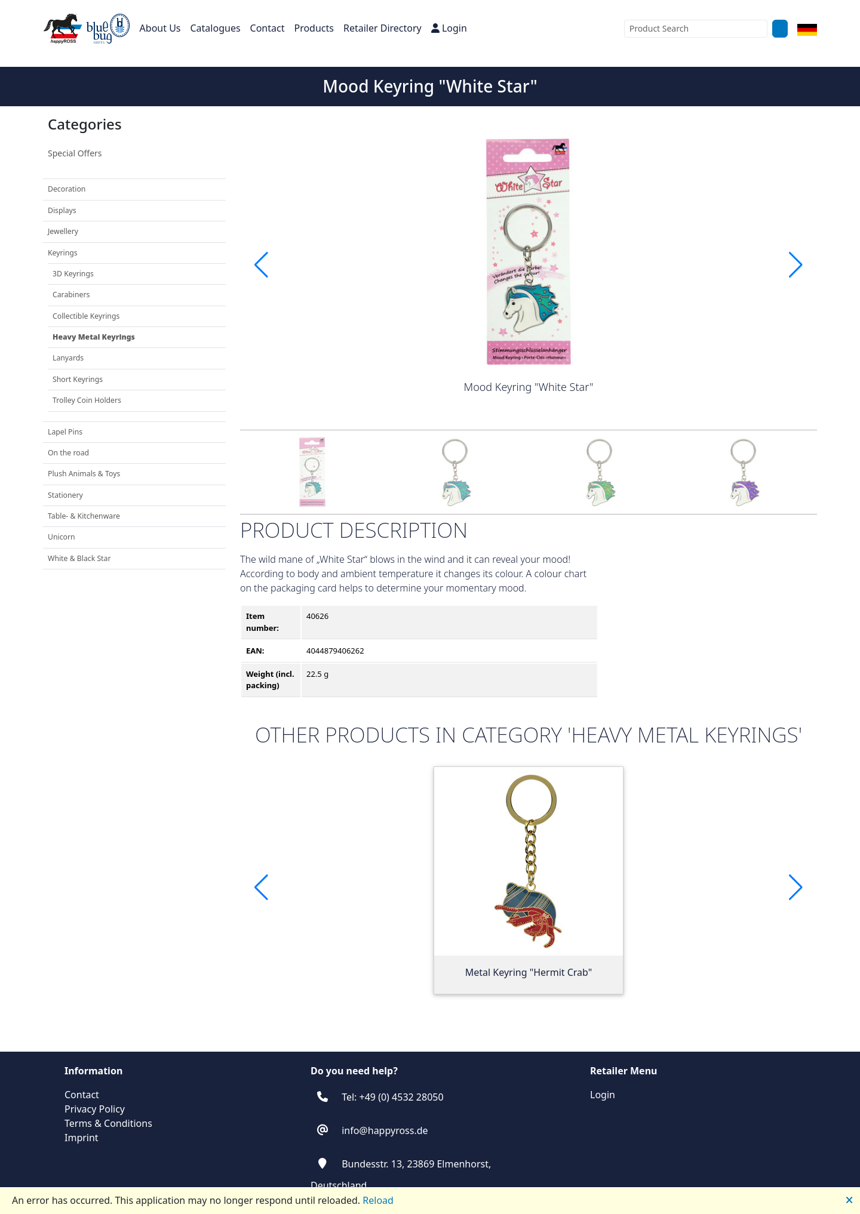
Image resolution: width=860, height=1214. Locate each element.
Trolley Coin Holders (87, 400)
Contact (267, 28)
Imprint (81, 1137)
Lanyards (68, 358)
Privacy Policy (94, 1109)
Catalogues (216, 28)
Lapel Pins (65, 432)
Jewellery (63, 231)
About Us (160, 28)
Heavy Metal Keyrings (94, 337)
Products (314, 28)
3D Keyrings (73, 274)
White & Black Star (79, 558)
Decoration (66, 189)
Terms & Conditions (108, 1123)
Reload (378, 1200)
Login (449, 28)
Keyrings (63, 253)
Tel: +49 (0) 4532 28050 (392, 1097)
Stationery (65, 495)
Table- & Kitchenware (84, 516)
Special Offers (75, 153)
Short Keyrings (78, 379)
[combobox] (696, 28)
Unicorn (61, 537)
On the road (68, 453)
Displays (62, 210)
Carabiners (71, 294)
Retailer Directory (382, 28)
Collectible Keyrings (86, 316)
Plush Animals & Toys (84, 474)
